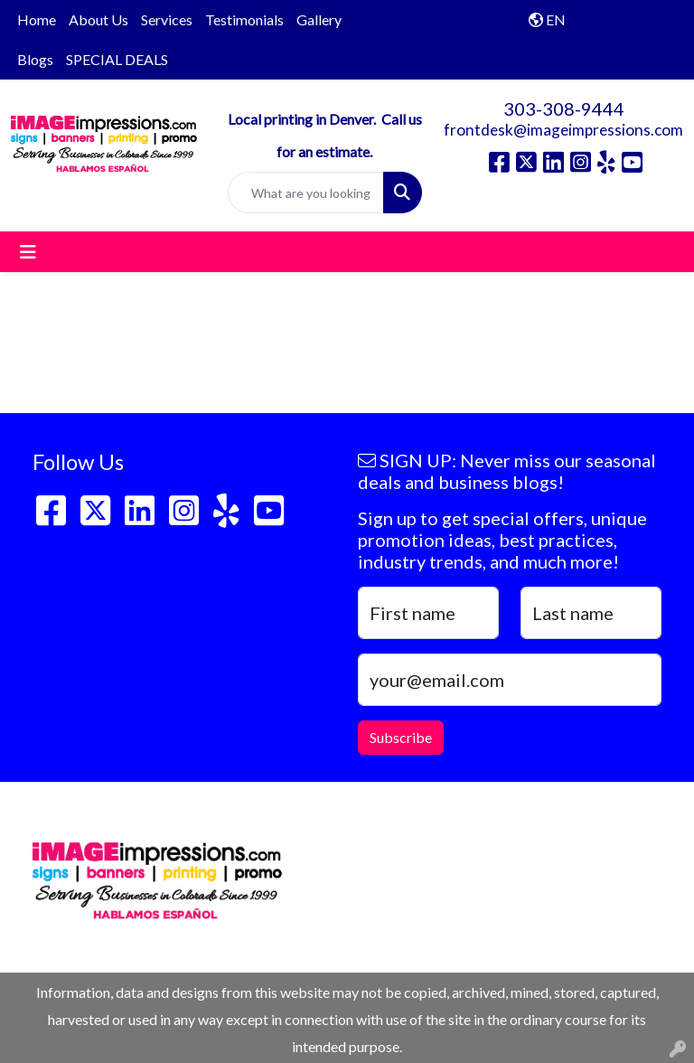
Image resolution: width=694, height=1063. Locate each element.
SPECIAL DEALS (117, 59)
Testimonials (244, 19)
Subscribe (401, 737)
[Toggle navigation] (28, 252)
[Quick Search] (306, 192)
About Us (98, 19)
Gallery (319, 19)
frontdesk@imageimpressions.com (563, 129)
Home (36, 19)
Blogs (35, 59)
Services (166, 19)
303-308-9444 (563, 108)
